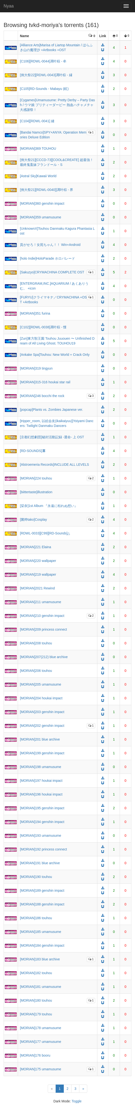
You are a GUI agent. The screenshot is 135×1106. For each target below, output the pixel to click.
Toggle (77, 1101)
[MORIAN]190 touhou (36, 877)
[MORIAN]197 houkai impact (41, 780)
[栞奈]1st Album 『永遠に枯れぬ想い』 (49, 506)
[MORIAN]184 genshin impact (42, 945)
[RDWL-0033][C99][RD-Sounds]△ (45, 533)
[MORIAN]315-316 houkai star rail (45, 382)
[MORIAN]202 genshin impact (42, 726)
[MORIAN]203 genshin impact (42, 712)
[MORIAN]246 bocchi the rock (42, 396)
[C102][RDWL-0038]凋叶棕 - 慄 (43, 327)
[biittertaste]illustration (36, 492)
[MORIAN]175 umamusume (40, 1069)
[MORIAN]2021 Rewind (37, 588)
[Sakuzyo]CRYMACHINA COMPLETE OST (52, 272)
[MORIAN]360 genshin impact (42, 203)
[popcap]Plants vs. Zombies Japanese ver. (51, 409)
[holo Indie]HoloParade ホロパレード (47, 258)
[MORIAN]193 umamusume (40, 835)
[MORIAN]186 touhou (36, 918)
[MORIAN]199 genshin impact (42, 753)
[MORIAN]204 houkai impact (41, 698)
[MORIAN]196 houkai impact (41, 794)
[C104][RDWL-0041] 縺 (37, 121)
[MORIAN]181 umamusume (40, 987)
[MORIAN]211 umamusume (40, 602)
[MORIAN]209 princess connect (43, 629)
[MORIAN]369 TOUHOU (38, 148)
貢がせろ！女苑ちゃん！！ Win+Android (50, 245)
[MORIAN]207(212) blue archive (44, 657)
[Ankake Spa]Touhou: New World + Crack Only (54, 355)
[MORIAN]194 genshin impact (42, 822)
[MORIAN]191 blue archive (40, 863)
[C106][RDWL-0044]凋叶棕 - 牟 (43, 61)
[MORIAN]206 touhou (36, 671)
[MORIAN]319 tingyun (36, 368)
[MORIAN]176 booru (35, 1055)
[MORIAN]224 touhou (36, 478)
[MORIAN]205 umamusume (40, 684)
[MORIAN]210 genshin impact (42, 616)
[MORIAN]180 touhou (36, 1000)
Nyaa (9, 6)
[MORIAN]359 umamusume (40, 217)
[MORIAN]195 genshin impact (42, 808)
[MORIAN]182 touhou (36, 973)
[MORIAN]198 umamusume (40, 767)
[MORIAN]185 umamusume (40, 932)
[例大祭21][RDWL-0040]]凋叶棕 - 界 (46, 190)
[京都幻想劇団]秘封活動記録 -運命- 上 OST (52, 437)
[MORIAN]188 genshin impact (42, 904)
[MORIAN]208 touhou (36, 643)
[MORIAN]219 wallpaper (38, 574)
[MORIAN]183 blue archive (40, 959)
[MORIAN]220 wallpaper (38, 561)
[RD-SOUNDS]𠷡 (33, 451)
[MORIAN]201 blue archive (40, 739)
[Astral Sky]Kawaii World (38, 176)
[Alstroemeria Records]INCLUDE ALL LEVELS (54, 464)
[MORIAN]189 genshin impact (42, 890)
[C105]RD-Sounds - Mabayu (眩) (44, 89)
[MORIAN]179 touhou (36, 1014)
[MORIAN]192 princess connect (43, 849)
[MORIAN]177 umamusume (40, 1042)
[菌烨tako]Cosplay (33, 519)
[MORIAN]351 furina (35, 313)
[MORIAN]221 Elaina (35, 547)
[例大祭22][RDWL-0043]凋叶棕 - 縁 (46, 75)
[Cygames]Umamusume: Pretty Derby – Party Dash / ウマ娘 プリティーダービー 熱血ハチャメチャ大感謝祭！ (57, 105)
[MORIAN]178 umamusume (40, 1028)
